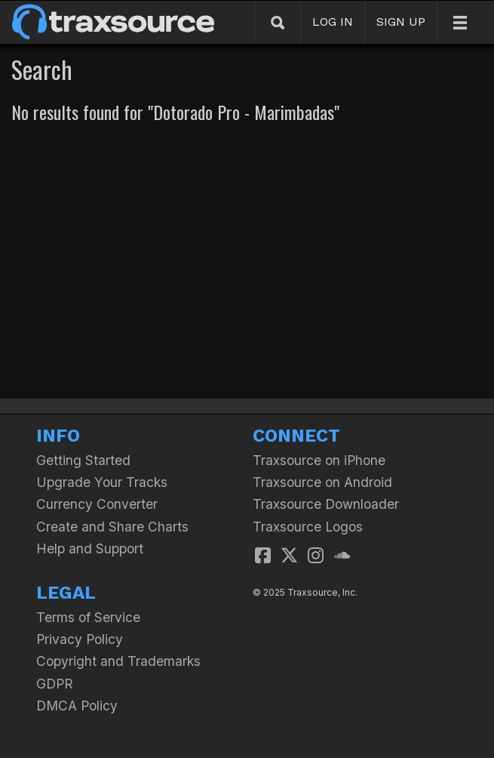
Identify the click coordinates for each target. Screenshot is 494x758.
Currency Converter (97, 504)
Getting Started (83, 460)
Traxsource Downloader (326, 504)
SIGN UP (400, 21)
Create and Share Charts (112, 527)
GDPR (54, 684)
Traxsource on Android (322, 482)
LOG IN (332, 21)
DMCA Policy (77, 705)
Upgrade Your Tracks (101, 482)
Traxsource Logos (308, 527)
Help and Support (89, 548)
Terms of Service (88, 617)
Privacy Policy (79, 639)
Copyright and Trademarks (118, 661)
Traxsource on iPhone (319, 460)
